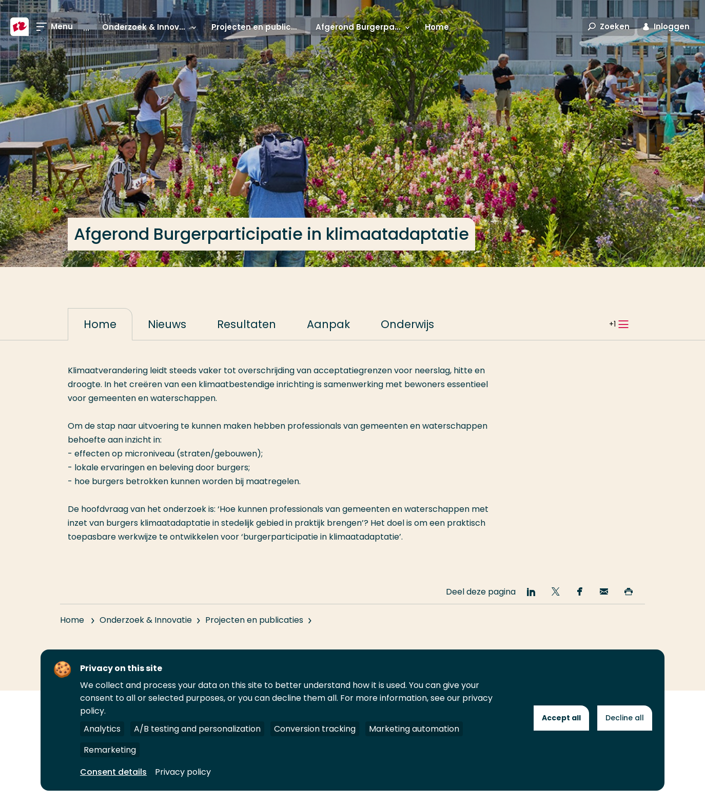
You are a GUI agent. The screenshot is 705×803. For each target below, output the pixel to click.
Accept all (561, 718)
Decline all (624, 718)
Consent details (113, 772)
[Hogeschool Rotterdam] (19, 26)
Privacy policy (183, 772)
